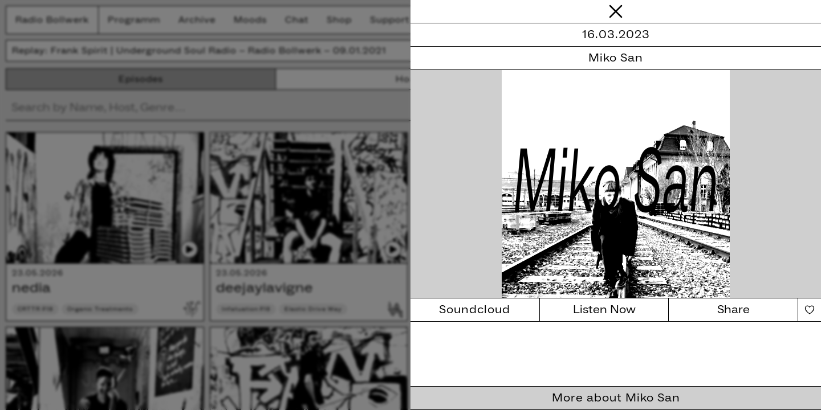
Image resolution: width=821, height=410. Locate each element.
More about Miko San (616, 398)
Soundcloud (474, 309)
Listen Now (604, 309)
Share (733, 309)
